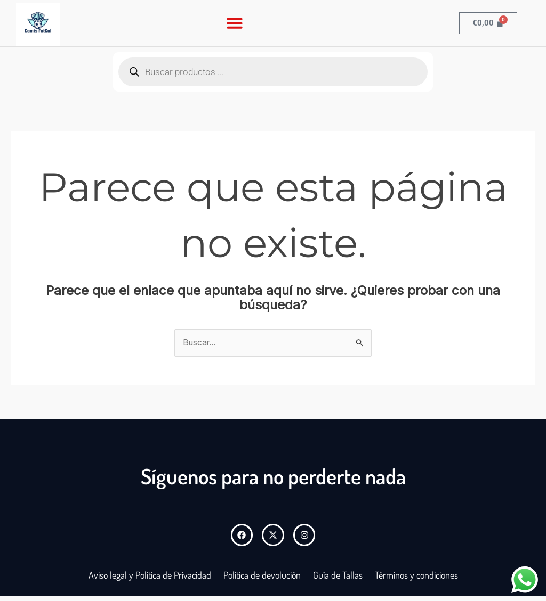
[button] (234, 23)
